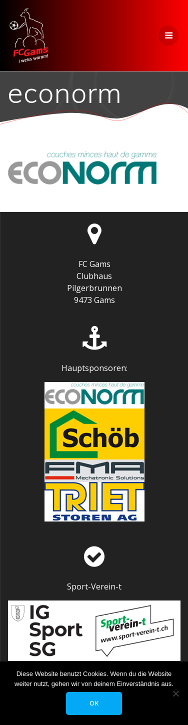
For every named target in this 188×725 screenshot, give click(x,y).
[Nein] (175, 693)
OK (94, 703)
